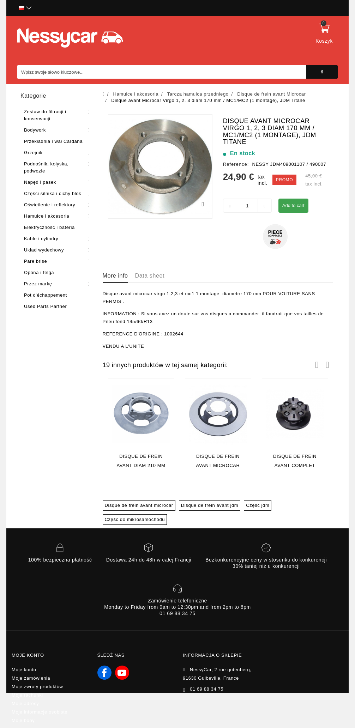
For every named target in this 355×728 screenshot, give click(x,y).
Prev (317, 364)
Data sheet (149, 276)
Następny (327, 364)
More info (115, 276)
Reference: (236, 164)
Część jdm (257, 505)
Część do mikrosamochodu (135, 519)
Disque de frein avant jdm (209, 505)
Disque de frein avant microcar (139, 505)
